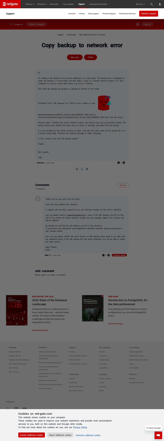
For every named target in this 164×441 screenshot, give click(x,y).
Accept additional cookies (31, 435)
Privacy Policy (80, 427)
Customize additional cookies (88, 435)
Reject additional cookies (60, 435)
